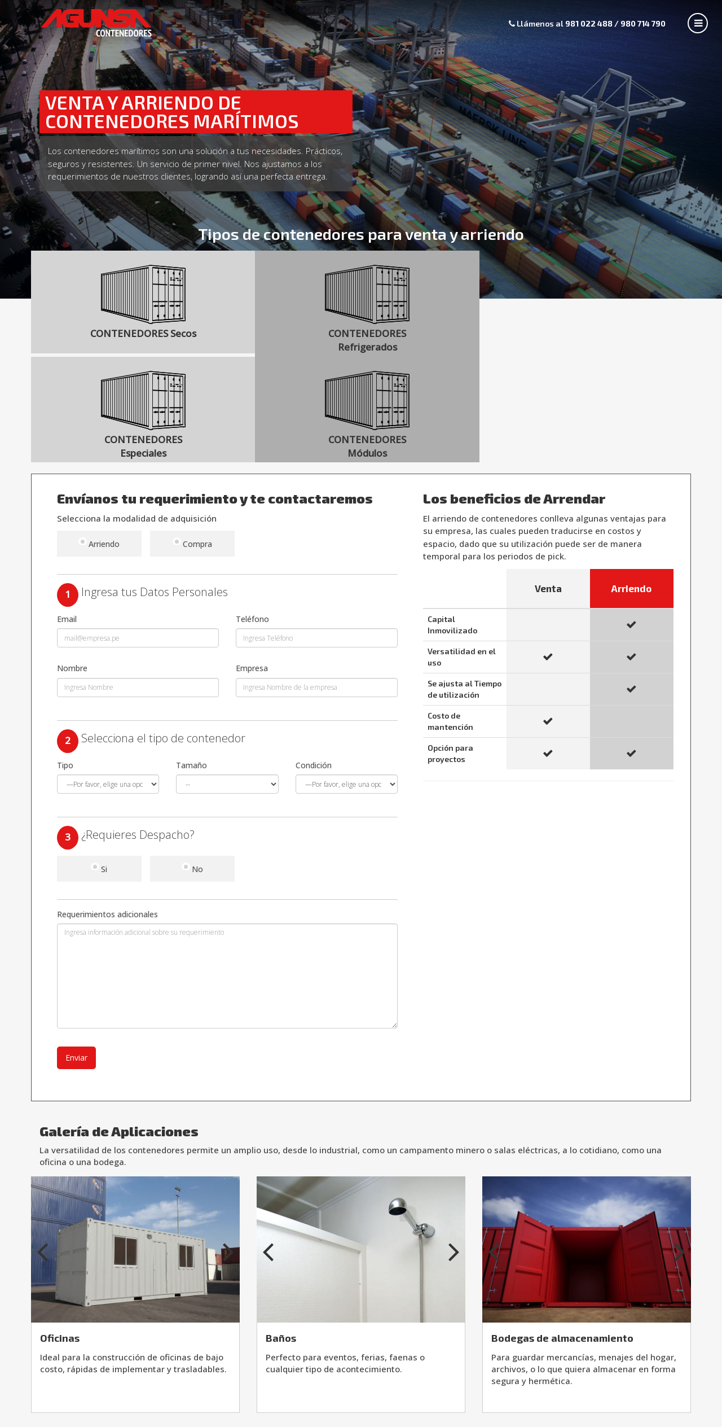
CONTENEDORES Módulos (611, 309)
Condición (314, 666)
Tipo (65, 666)
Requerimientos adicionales (107, 815)
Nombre (72, 569)
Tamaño (191, 666)
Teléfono (252, 520)
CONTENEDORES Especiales (445, 309)
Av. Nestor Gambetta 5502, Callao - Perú (361, 1418)
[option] (135, 1151)
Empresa (252, 569)
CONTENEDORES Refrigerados (281, 309)
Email (67, 520)
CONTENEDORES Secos (115, 309)
